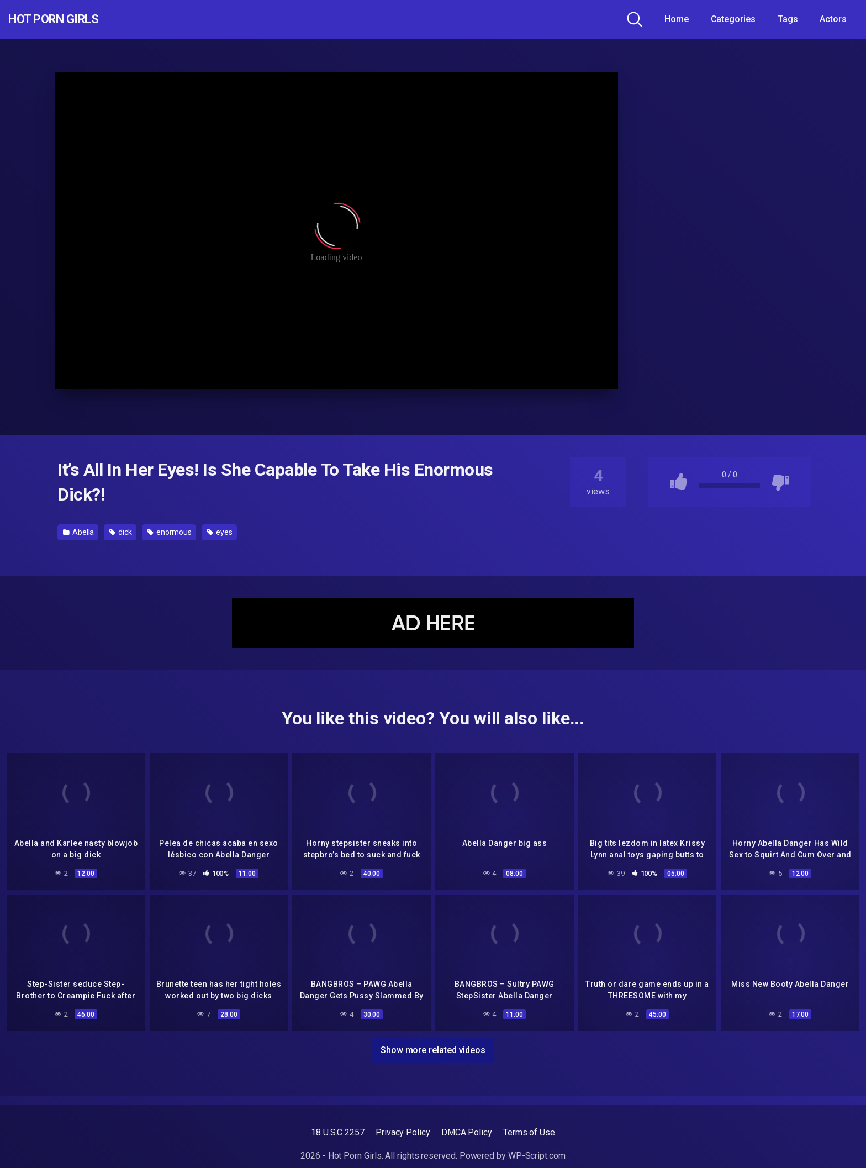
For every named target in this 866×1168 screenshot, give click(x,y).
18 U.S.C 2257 (338, 1132)
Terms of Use (529, 1132)
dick (120, 532)
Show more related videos (433, 1048)
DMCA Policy (466, 1132)
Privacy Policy (403, 1132)
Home (676, 19)
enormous (169, 532)
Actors (833, 19)
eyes (220, 532)
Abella (78, 532)
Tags (788, 19)
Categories (733, 19)
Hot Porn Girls (67, 19)
